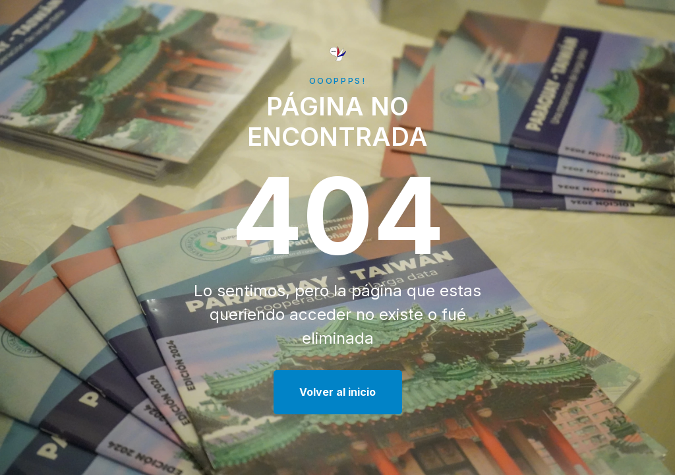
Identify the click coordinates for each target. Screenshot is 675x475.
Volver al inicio (337, 391)
